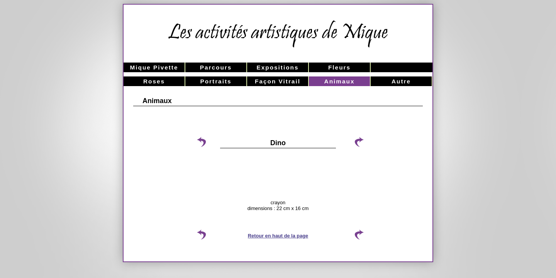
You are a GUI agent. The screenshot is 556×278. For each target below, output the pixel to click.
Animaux (339, 81)
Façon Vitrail (277, 81)
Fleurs (339, 67)
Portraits (215, 81)
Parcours (216, 67)
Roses (154, 81)
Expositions (277, 67)
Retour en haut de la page (278, 236)
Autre (401, 81)
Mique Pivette (154, 67)
